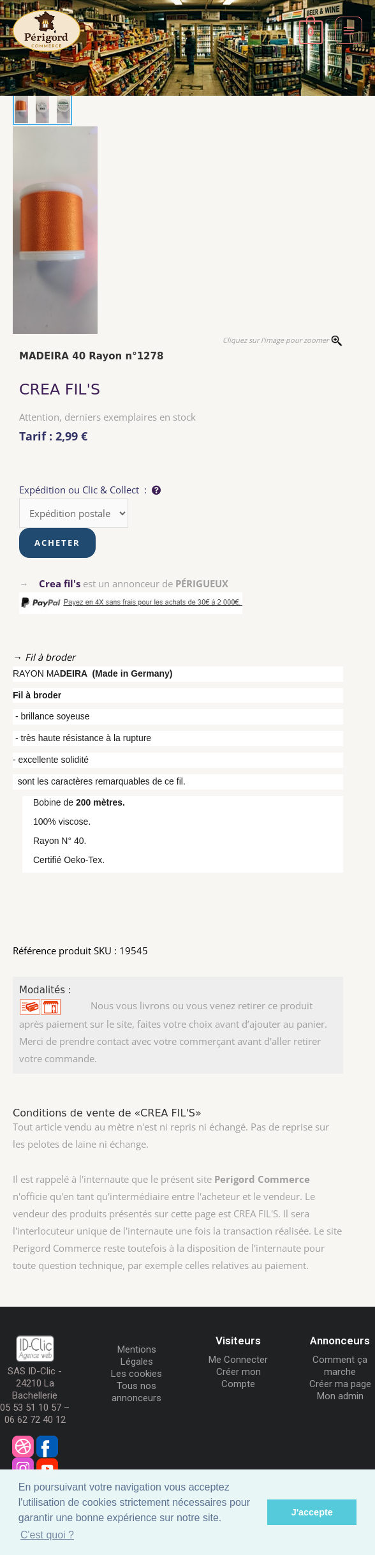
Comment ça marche (339, 1366)
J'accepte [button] (312, 1512)
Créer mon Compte (238, 1378)
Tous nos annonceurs (136, 1392)
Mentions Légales (136, 1355)
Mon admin (340, 1396)
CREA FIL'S (59, 389)
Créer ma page (340, 1384)
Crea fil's (59, 583)
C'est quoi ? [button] (47, 1534)
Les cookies (136, 1373)
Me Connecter (238, 1359)
